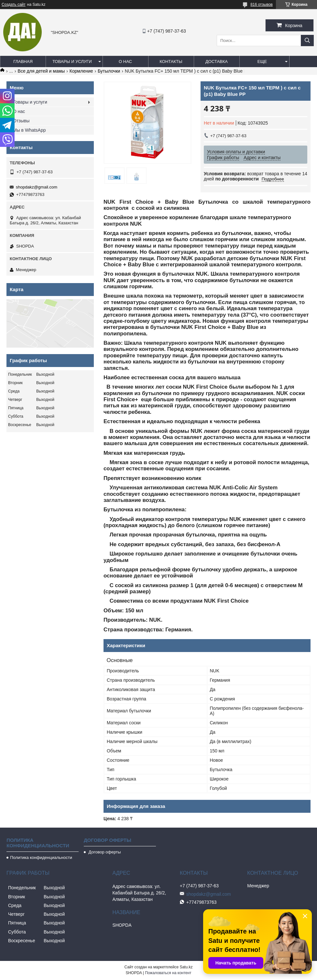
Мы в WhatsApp (29, 130)
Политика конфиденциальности (41, 857)
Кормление (81, 71)
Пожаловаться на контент (168, 973)
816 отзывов (261, 4)
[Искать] (307, 40)
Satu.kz (186, 967)
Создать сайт (14, 4)
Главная (23, 61)
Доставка (216, 61)
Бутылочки (109, 71)
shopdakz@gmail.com (36, 187)
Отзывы (21, 120)
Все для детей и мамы (41, 71)
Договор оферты (104, 852)
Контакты (170, 61)
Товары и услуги (72, 61)
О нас (125, 61)
